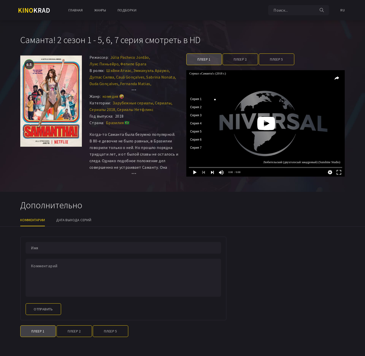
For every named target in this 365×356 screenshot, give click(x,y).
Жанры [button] (100, 10)
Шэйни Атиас (118, 70)
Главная (75, 10)
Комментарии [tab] (32, 220)
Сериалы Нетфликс (135, 109)
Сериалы (163, 102)
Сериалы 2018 (102, 109)
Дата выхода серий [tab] (73, 220)
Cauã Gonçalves (130, 77)
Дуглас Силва (101, 77)
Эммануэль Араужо (151, 70)
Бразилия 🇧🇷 (118, 122)
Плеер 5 (276, 59)
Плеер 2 (240, 59)
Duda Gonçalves (103, 83)
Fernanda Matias (135, 83)
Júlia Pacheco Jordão (130, 57)
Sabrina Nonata (160, 77)
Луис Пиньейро (104, 63)
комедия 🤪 (113, 96)
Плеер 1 (204, 59)
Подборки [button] (127, 10)
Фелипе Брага (133, 63)
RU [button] (342, 10)
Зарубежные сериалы (133, 102)
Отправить (43, 309)
